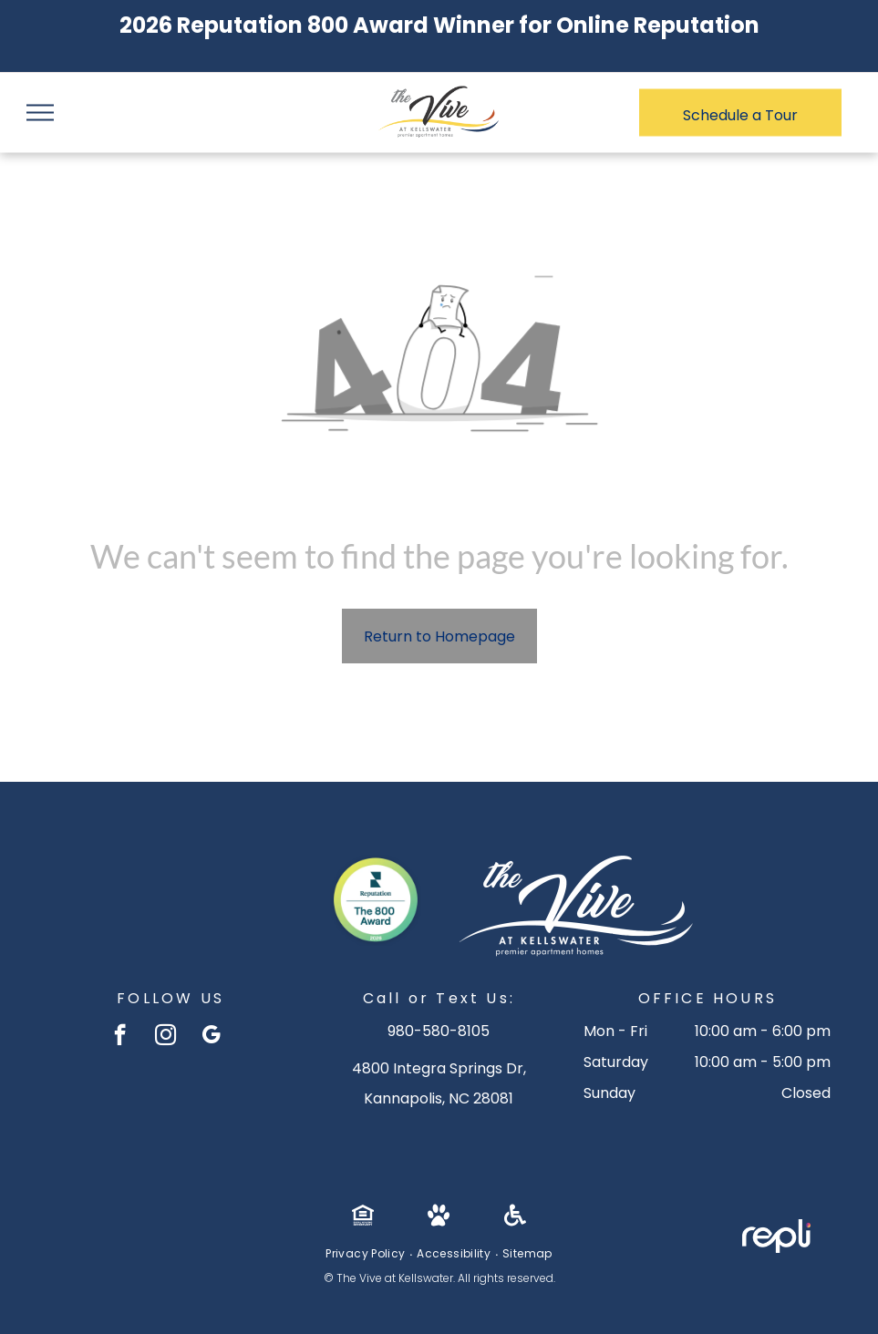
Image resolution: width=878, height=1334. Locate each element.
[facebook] (120, 1037)
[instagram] (165, 1037)
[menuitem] (366, 1254)
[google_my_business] (211, 1037)
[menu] (40, 113)
